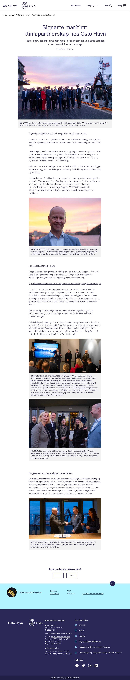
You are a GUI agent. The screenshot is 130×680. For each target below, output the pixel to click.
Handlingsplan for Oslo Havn (42, 265)
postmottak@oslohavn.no (60, 637)
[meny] (122, 5)
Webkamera (76, 5)
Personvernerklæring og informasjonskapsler (65, 678)
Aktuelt (12, 15)
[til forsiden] (18, 622)
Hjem (5, 15)
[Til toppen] (112, 583)
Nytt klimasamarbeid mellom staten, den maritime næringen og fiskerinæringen (65, 283)
